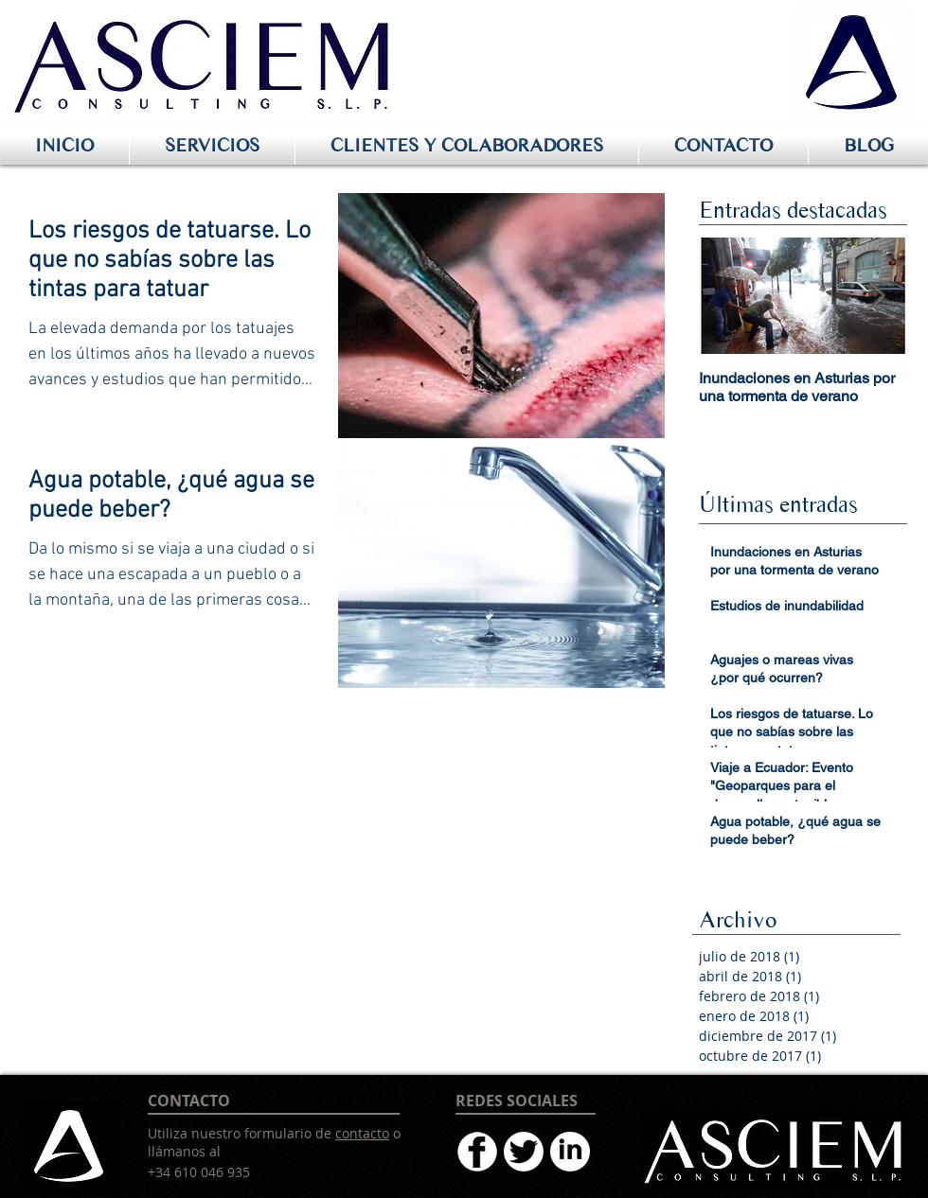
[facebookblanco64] (477, 1152)
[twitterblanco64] (524, 1152)
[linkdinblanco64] (570, 1152)
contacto (362, 1133)
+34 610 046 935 (199, 1172)
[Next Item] (876, 295)
